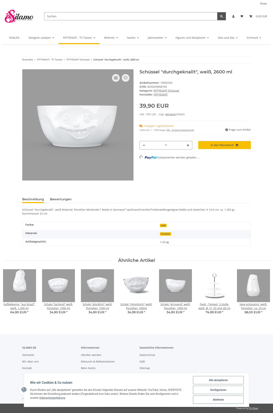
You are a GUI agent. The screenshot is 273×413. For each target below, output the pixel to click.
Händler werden (91, 355)
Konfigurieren (218, 389)
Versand (170, 114)
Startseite (28, 355)
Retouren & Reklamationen (98, 361)
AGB (142, 361)
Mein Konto (88, 368)
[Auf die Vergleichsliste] (116, 78)
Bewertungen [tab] (61, 199)
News (263, 3)
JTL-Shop (253, 408)
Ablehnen (218, 399)
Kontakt (27, 368)
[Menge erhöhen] (188, 145)
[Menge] (166, 145)
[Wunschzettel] (242, 16)
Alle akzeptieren (218, 380)
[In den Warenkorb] (224, 145)
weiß (163, 225)
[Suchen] (130, 16)
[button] (233, 16)
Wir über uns (30, 361)
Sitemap (145, 368)
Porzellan (165, 234)
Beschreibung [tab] (33, 199)
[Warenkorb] (258, 16)
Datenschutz (147, 355)
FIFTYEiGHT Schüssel (166, 90)
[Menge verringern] (144, 145)
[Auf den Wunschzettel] (125, 78)
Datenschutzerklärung (52, 397)
